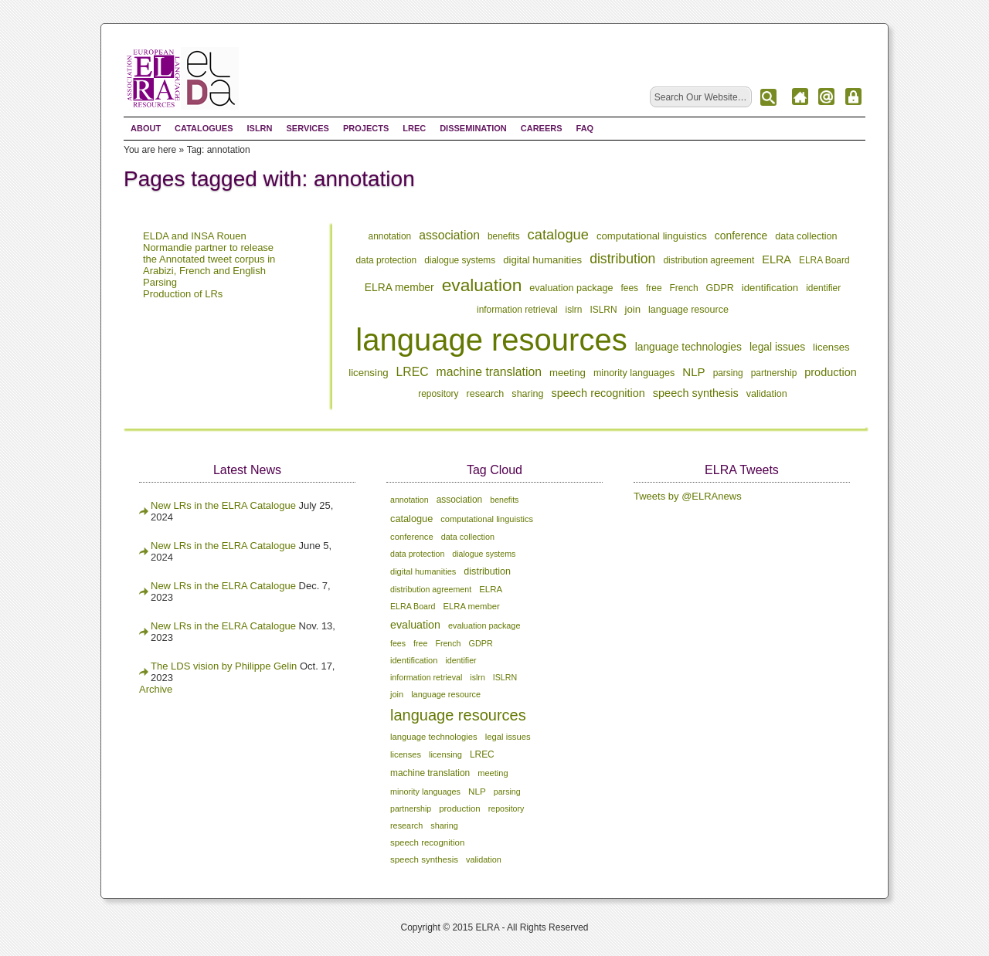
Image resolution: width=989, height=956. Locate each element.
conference (741, 235)
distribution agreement (708, 260)
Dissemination (473, 128)
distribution (622, 258)
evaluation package (571, 288)
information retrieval (517, 309)
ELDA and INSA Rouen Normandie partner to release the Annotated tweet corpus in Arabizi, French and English (209, 253)
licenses (831, 347)
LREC (414, 128)
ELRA (776, 259)
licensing (368, 372)
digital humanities (542, 260)
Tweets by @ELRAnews (688, 496)
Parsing (160, 282)
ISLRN (259, 128)
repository (438, 393)
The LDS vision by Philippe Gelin (224, 666)
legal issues (777, 347)
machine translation (489, 371)
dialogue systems (459, 260)
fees (630, 288)
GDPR (720, 288)
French (684, 288)
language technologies (688, 347)
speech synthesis (696, 393)
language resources (491, 340)
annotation (390, 236)
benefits (504, 236)
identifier (823, 288)
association (449, 235)
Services (307, 128)
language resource (688, 309)
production (830, 372)
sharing (527, 393)
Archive (155, 689)
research (486, 393)
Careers (541, 128)
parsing (728, 373)
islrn (574, 309)
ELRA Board (824, 260)
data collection (806, 236)
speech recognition (598, 393)
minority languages (634, 373)
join (633, 309)
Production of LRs (183, 294)
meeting (567, 372)
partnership (774, 373)
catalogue (558, 234)
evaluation (482, 285)
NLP (693, 371)
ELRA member (399, 287)
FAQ (585, 128)
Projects (366, 128)
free (654, 288)
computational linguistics (651, 236)
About (146, 128)
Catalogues (204, 128)
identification (770, 287)
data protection (385, 260)
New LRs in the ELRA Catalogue (225, 505)
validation (766, 393)
